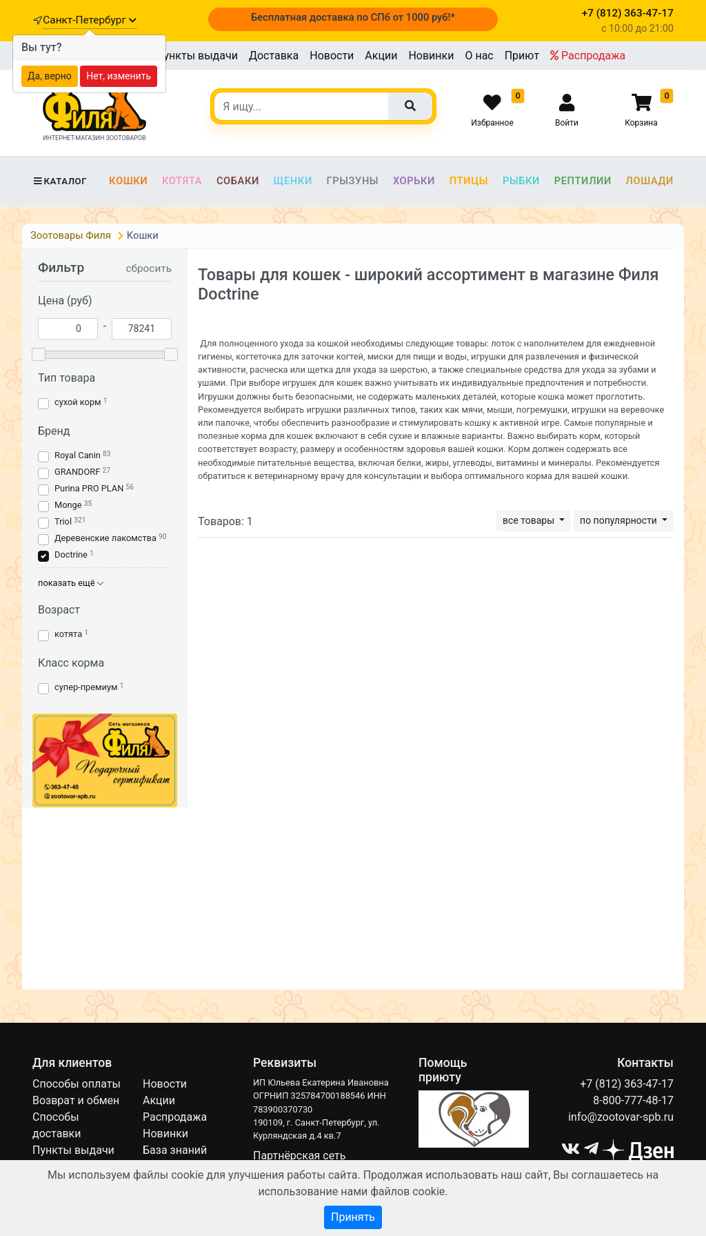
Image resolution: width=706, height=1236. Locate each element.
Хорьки (414, 181)
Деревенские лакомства (105, 538)
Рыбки (521, 181)
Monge (68, 505)
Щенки (293, 181)
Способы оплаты (76, 1083)
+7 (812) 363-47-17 (627, 1083)
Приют (522, 55)
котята (68, 634)
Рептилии (583, 181)
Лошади (650, 181)
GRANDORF (77, 472)
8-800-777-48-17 (633, 1100)
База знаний (175, 1150)
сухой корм (77, 402)
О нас (479, 55)
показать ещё (70, 583)
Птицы (469, 181)
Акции (381, 55)
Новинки (431, 55)
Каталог (59, 181)
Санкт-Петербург (89, 20)
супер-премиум (85, 687)
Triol (63, 521)
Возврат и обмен (75, 1100)
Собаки (237, 181)
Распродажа (587, 55)
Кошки (128, 181)
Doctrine (71, 554)
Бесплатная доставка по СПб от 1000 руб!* (353, 17)
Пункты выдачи (197, 55)
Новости (332, 55)
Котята (182, 181)
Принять (353, 1217)
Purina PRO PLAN (89, 488)
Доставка (274, 55)
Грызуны (352, 181)
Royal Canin (77, 455)
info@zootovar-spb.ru (621, 1117)
